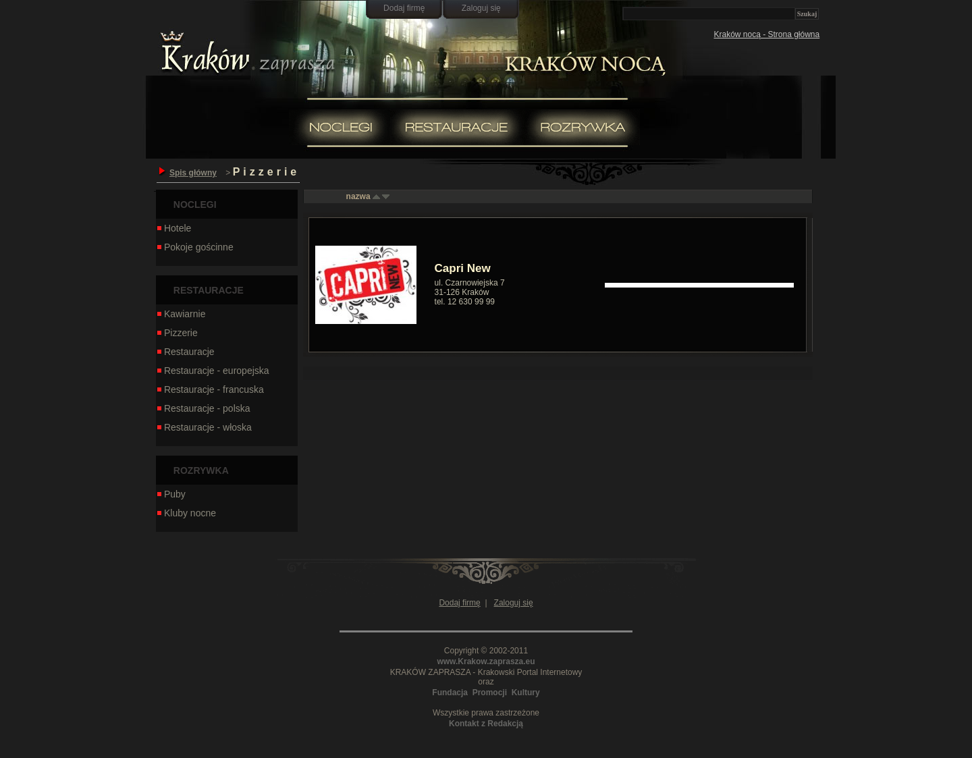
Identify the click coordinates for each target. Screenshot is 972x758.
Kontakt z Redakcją (486, 723)
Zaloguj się (481, 8)
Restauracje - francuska (210, 389)
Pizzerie (177, 332)
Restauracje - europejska (212, 370)
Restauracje (185, 351)
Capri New (463, 268)
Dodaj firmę (404, 8)
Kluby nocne (186, 513)
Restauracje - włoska (204, 427)
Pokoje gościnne (195, 247)
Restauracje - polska (203, 408)
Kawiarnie (180, 313)
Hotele (173, 228)
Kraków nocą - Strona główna (766, 34)
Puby (171, 494)
